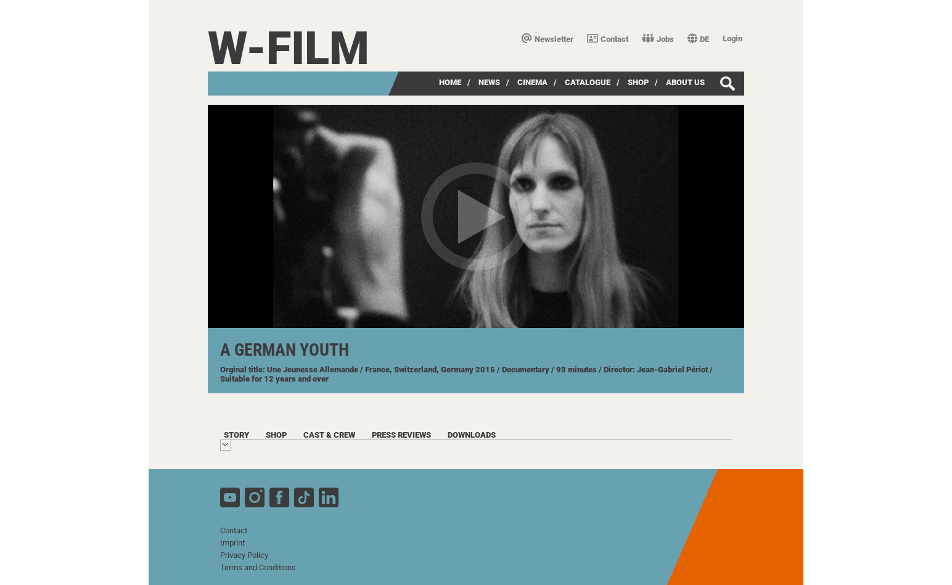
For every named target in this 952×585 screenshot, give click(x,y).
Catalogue (587, 82)
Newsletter (547, 39)
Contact (607, 39)
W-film (288, 48)
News (489, 82)
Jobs (658, 39)
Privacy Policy (244, 555)
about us (685, 82)
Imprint (232, 542)
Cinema (532, 82)
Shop (638, 82)
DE (698, 39)
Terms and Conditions (258, 567)
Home (450, 82)
